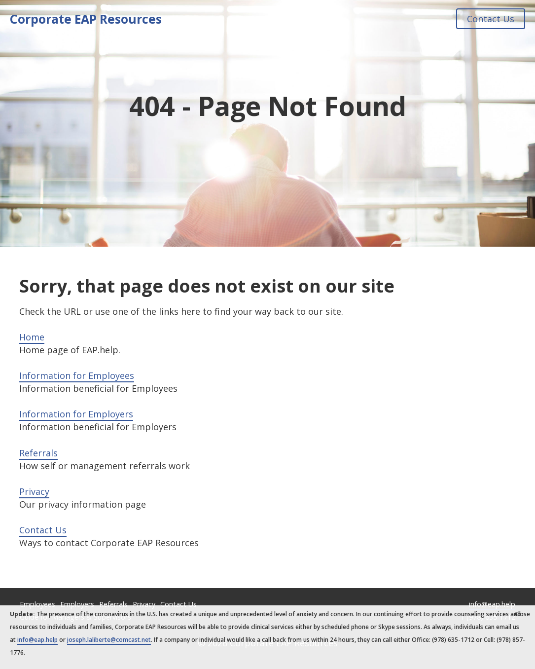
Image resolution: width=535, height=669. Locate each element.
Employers (77, 604)
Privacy (34, 491)
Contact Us (490, 19)
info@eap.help (492, 604)
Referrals (38, 453)
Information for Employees (76, 375)
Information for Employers (76, 414)
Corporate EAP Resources (86, 18)
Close (522, 614)
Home (31, 337)
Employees (37, 604)
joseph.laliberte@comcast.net (109, 639)
